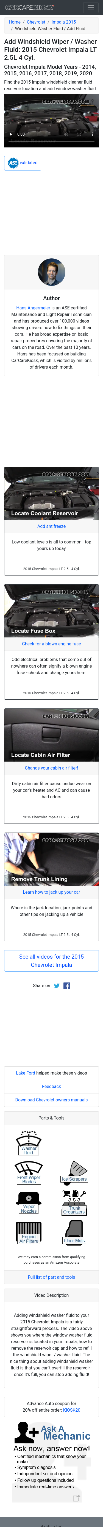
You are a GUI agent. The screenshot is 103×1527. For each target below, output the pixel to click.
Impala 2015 (64, 22)
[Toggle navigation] (91, 7)
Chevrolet (36, 22)
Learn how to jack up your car (51, 892)
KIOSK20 (71, 1410)
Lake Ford (25, 1073)
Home (15, 22)
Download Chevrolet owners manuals (51, 1099)
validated (23, 163)
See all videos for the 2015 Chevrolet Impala (51, 960)
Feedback (51, 1086)
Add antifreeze (51, 526)
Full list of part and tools (51, 1277)
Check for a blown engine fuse (51, 643)
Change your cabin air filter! (51, 768)
